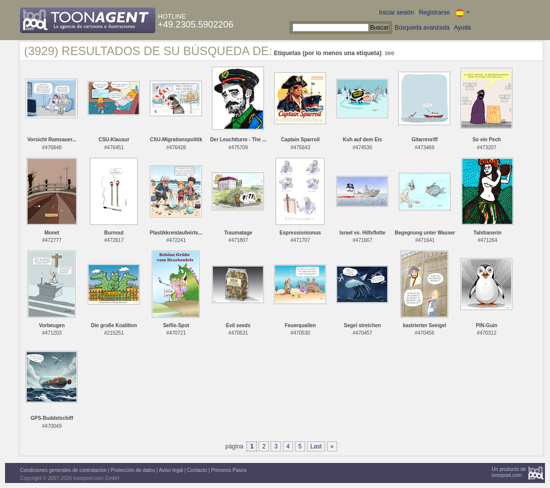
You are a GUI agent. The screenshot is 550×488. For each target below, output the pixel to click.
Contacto (197, 470)
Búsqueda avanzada (422, 27)
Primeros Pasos (229, 470)
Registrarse (434, 12)
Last (316, 446)
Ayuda (462, 27)
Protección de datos (133, 470)
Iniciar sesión (396, 12)
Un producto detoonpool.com (509, 472)
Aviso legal (171, 470)
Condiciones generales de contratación (63, 470)
